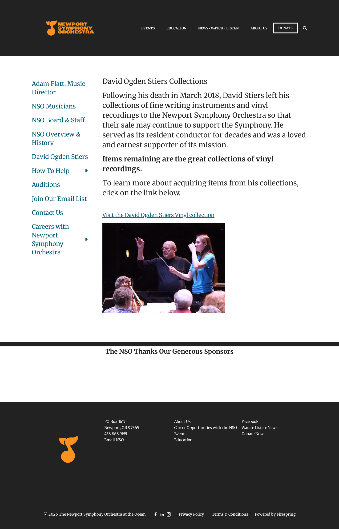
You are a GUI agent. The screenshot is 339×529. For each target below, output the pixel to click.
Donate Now (253, 433)
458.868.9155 (115, 433)
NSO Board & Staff (58, 120)
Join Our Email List (59, 199)
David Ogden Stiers (60, 156)
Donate (285, 28)
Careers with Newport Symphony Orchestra (62, 239)
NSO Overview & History (56, 138)
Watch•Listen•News (260, 427)
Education (176, 28)
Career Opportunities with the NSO (205, 427)
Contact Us (47, 212)
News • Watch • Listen (218, 28)
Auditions (46, 184)
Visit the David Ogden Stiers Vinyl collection (158, 215)
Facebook (250, 421)
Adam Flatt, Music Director (58, 88)
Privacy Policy (191, 514)
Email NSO (114, 439)
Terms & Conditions (230, 514)
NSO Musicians (54, 106)
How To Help (62, 171)
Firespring (286, 514)
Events (148, 28)
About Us (258, 28)
